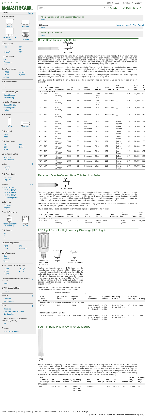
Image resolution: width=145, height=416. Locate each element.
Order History (132, 8)
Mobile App (37, 412)
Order (114, 8)
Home (4, 412)
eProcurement (64, 412)
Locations (11, 412)
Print (134, 25)
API (73, 412)
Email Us (126, 3)
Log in (138, 3)
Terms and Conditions (123, 415)
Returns (20, 412)
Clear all (30, 13)
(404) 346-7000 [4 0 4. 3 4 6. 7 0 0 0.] (113, 3)
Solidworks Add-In (50, 412)
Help (78, 412)
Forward (141, 25)
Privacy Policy (139, 415)
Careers (28, 412)
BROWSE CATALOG (11, 3)
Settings (85, 412)
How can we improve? (123, 25)
